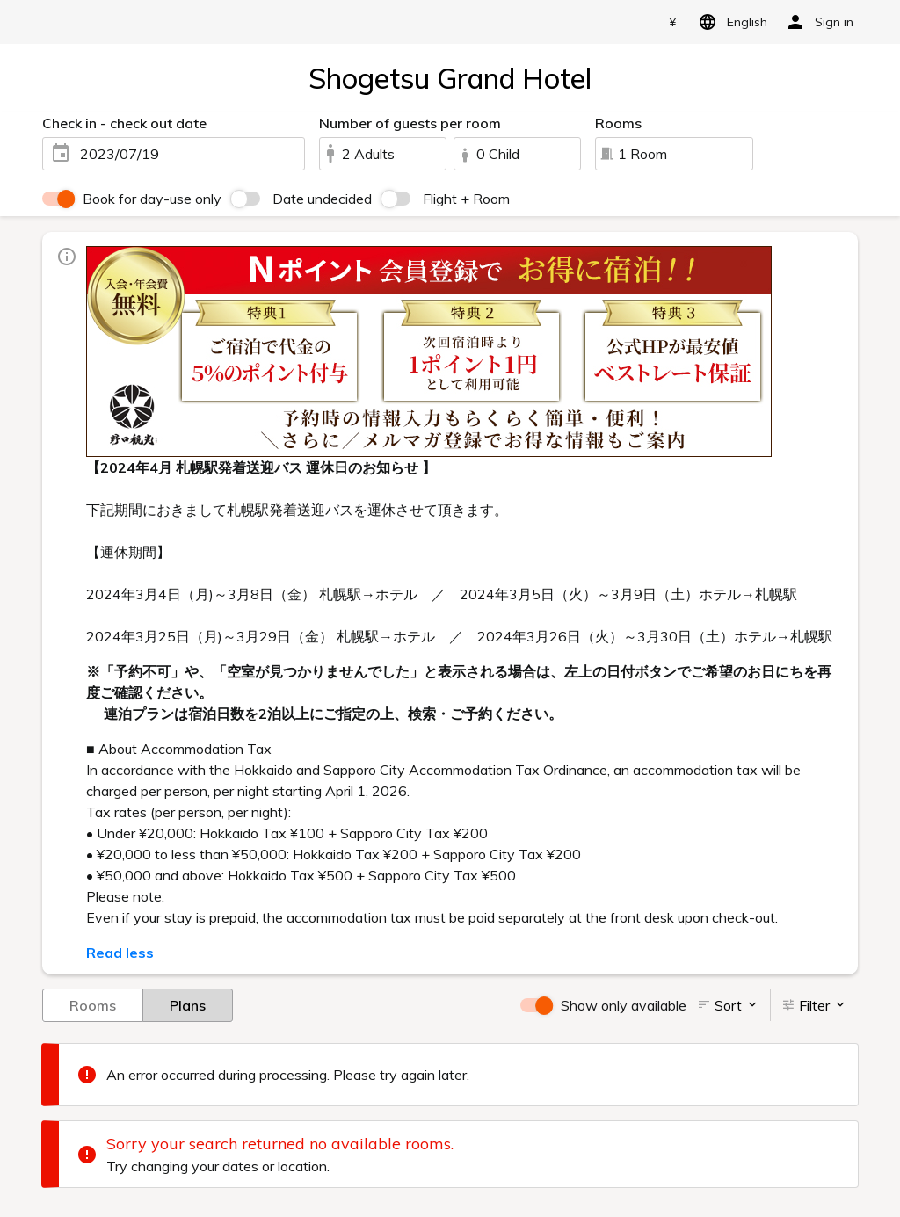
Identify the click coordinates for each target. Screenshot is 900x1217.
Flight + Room (466, 198)
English (730, 22)
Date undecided (322, 198)
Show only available (623, 1005)
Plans (188, 1004)
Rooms (92, 1004)
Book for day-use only (152, 198)
